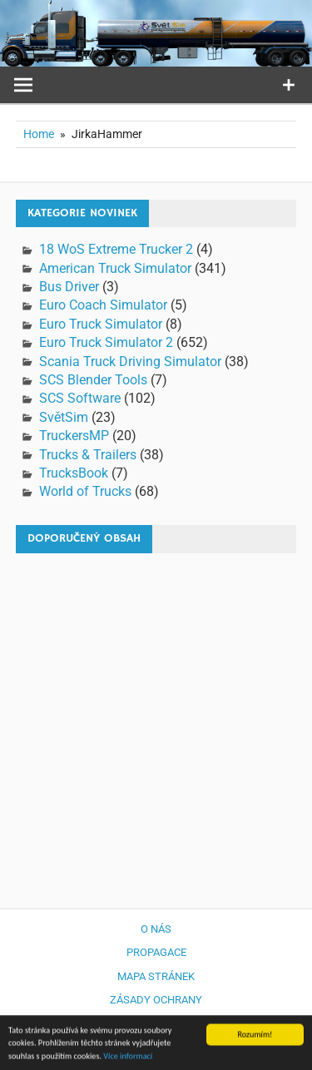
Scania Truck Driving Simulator (130, 361)
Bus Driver (69, 287)
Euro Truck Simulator (100, 324)
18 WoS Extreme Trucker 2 (116, 249)
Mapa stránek (156, 976)
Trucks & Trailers (87, 455)
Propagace (156, 952)
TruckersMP (74, 435)
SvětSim (63, 417)
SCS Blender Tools (93, 380)
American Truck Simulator (115, 268)
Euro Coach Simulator (103, 305)
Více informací (127, 1058)
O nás (156, 929)
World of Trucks (85, 491)
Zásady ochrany (156, 999)
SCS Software (80, 398)
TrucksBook (73, 473)
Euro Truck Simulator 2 (106, 342)
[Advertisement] (156, 723)
